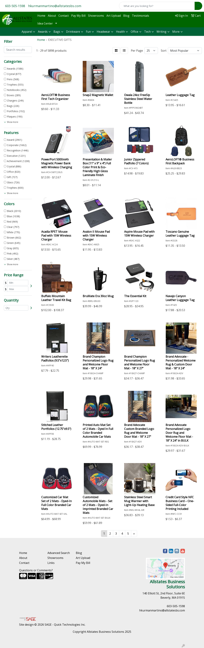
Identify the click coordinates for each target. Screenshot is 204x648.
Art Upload (113, 16)
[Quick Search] (157, 6)
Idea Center (45, 23)
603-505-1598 (15, 6)
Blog (126, 16)
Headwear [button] (103, 32)
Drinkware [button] (73, 32)
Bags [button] (56, 32)
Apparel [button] (27, 32)
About (52, 16)
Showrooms (96, 16)
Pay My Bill (78, 16)
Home (41, 16)
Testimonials (140, 16)
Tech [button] (147, 32)
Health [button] (120, 32)
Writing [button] (161, 32)
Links (51, 563)
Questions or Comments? (36, 570)
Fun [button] (88, 32)
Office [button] (134, 32)
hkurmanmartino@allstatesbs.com (54, 6)
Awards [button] (43, 32)
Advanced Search (58, 553)
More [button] (176, 32)
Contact (63, 16)
